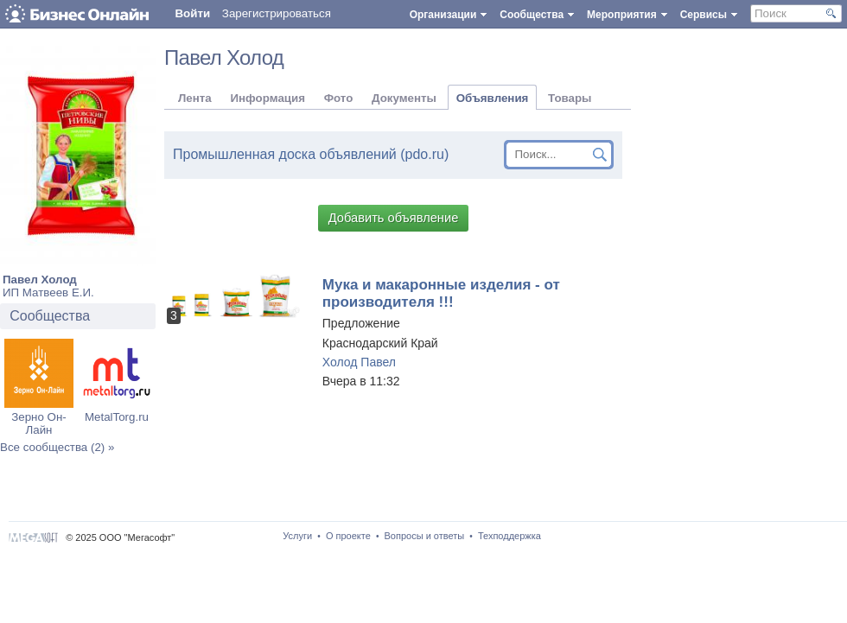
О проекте (348, 536)
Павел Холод (40, 279)
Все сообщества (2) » (57, 447)
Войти (192, 13)
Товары (569, 98)
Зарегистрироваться (276, 13)
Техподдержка (509, 536)
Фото (338, 98)
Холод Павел (359, 362)
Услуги (297, 536)
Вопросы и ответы (425, 536)
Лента (195, 98)
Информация (267, 98)
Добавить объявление (393, 218)
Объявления (492, 98)
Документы (404, 98)
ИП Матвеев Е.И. (48, 292)
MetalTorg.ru (117, 416)
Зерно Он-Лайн (39, 423)
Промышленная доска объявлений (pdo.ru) (311, 154)
